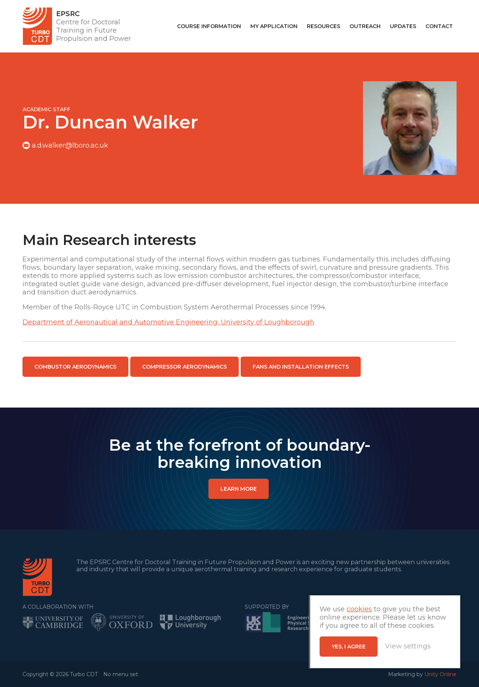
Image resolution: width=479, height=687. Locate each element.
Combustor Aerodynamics (75, 366)
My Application (274, 26)
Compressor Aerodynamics (184, 366)
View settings (408, 646)
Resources (323, 26)
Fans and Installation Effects (301, 366)
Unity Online (440, 674)
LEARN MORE (238, 488)
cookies (359, 609)
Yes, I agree (349, 646)
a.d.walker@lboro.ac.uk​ (70, 145)
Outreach (365, 26)
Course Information (209, 26)
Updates (403, 26)
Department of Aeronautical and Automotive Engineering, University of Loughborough (168, 322)
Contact (439, 26)
